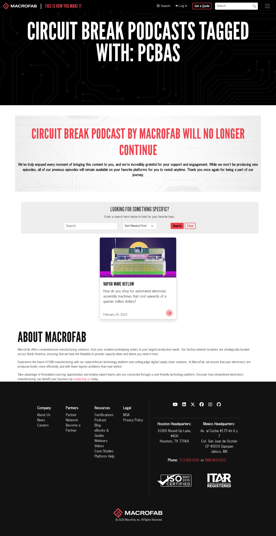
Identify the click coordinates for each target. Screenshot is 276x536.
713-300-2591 (189, 460)
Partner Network (72, 418)
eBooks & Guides (101, 433)
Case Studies (103, 451)
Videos (99, 446)
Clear (190, 226)
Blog (97, 425)
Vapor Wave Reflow (118, 300)
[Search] (233, 6)
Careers (43, 425)
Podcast (100, 420)
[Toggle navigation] (267, 6)
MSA (126, 415)
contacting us (81, 379)
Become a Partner (73, 428)
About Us (43, 415)
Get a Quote (201, 6)
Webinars (101, 441)
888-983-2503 (215, 460)
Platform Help (104, 456)
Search (177, 226)
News (41, 420)
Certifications (104, 415)
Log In (181, 6)
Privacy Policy (133, 420)
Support (163, 6)
